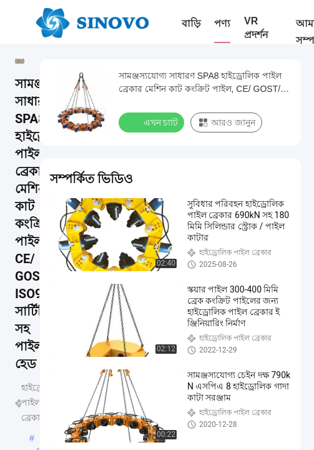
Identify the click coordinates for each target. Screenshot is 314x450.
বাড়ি (191, 23)
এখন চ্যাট (152, 122)
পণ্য (222, 23)
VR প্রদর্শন (256, 28)
